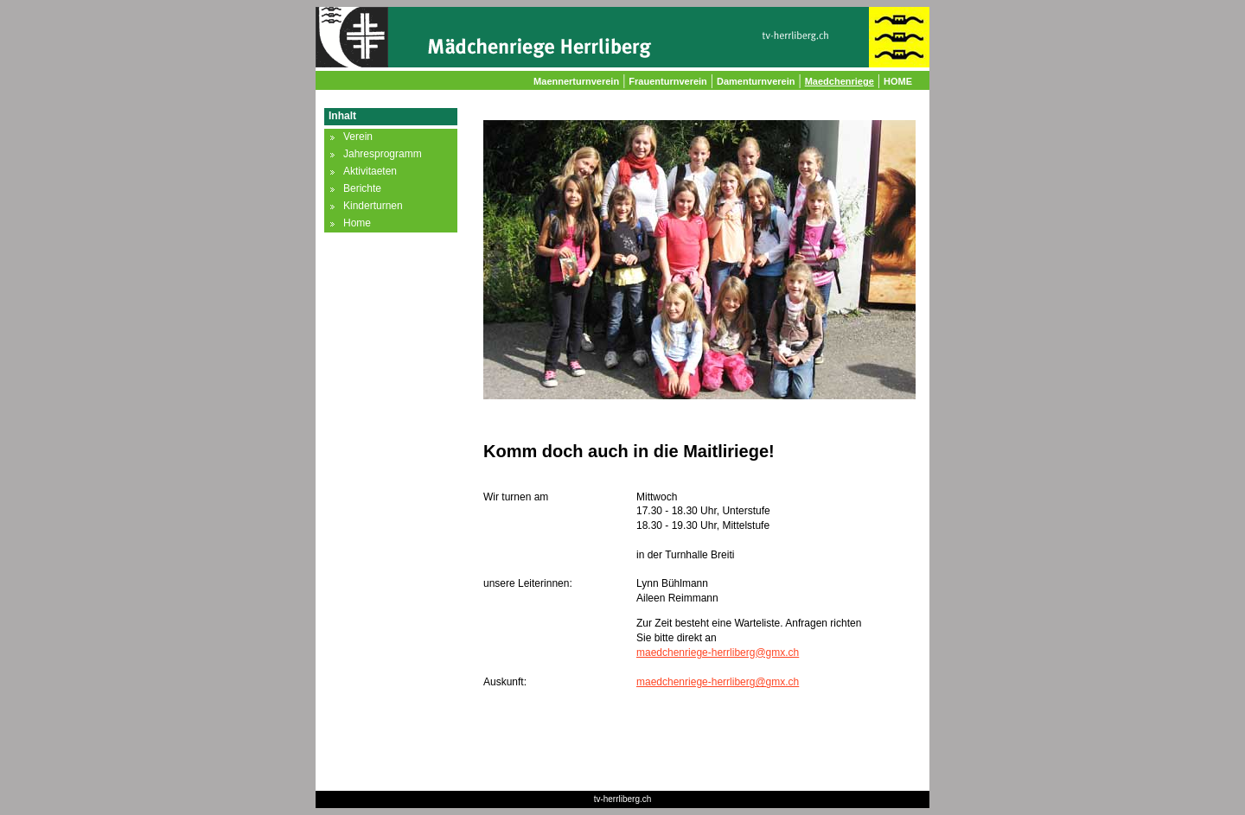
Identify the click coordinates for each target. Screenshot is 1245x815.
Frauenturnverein (667, 81)
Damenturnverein (756, 81)
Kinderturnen (373, 206)
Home (357, 223)
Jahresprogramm (382, 154)
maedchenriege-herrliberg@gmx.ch (717, 652)
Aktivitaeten (370, 171)
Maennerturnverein (576, 81)
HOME (898, 81)
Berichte (362, 188)
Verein (358, 137)
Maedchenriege (839, 81)
